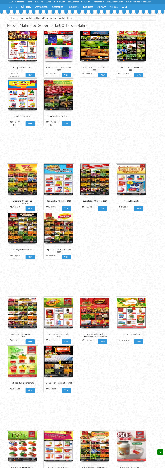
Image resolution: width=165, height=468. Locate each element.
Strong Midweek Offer (120, 152)
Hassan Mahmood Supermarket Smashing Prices (70, 239)
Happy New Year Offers (20, 67)
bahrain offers (19, 6)
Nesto (29, 2)
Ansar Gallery (59, 2)
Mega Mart (85, 2)
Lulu (11, 2)
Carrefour (19, 2)
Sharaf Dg (39, 2)
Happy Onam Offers (95, 237)
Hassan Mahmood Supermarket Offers (54, 18)
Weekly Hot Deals (95, 152)
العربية (124, 7)
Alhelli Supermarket (114, 2)
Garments (73, 7)
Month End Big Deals (120, 67)
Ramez (48, 2)
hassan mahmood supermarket (138, 2)
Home (14, 18)
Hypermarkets (41, 7)
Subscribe (139, 419)
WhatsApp (101, 7)
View (26, 75)
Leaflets (88, 7)
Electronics (58, 7)
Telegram (114, 7)
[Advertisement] (82, 96)
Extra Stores (73, 2)
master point (98, 2)
